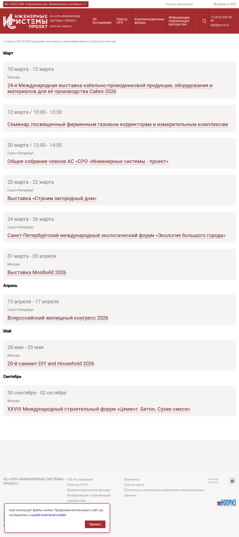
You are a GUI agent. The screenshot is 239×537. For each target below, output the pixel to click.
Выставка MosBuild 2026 (36, 272)
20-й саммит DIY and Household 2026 (50, 364)
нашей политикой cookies (48, 515)
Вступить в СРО (225, 4)
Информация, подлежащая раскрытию (179, 20)
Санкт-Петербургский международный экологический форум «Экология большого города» (116, 235)
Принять (95, 524)
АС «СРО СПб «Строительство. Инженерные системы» (46, 4)
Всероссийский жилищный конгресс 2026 (57, 318)
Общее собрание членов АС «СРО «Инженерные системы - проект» (88, 161)
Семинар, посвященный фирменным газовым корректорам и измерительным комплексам (117, 124)
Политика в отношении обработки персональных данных (164, 493)
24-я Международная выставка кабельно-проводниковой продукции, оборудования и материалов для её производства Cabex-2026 (110, 88)
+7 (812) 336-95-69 (222, 18)
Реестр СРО (122, 21)
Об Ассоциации (102, 21)
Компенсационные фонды (149, 21)
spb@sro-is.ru (220, 25)
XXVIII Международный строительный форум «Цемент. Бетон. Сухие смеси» (98, 409)
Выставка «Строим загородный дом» (52, 198)
